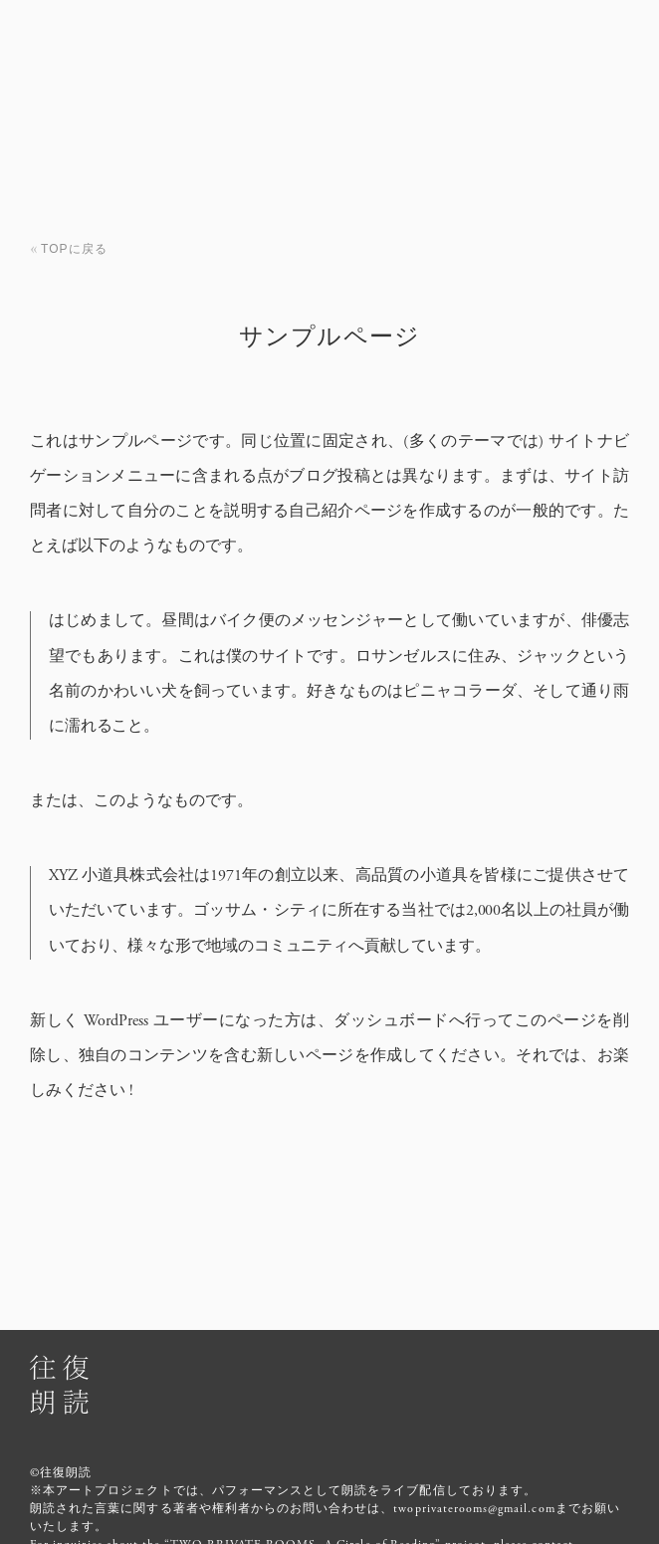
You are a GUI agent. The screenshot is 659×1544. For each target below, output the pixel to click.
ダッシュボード (391, 1020)
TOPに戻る (74, 249)
